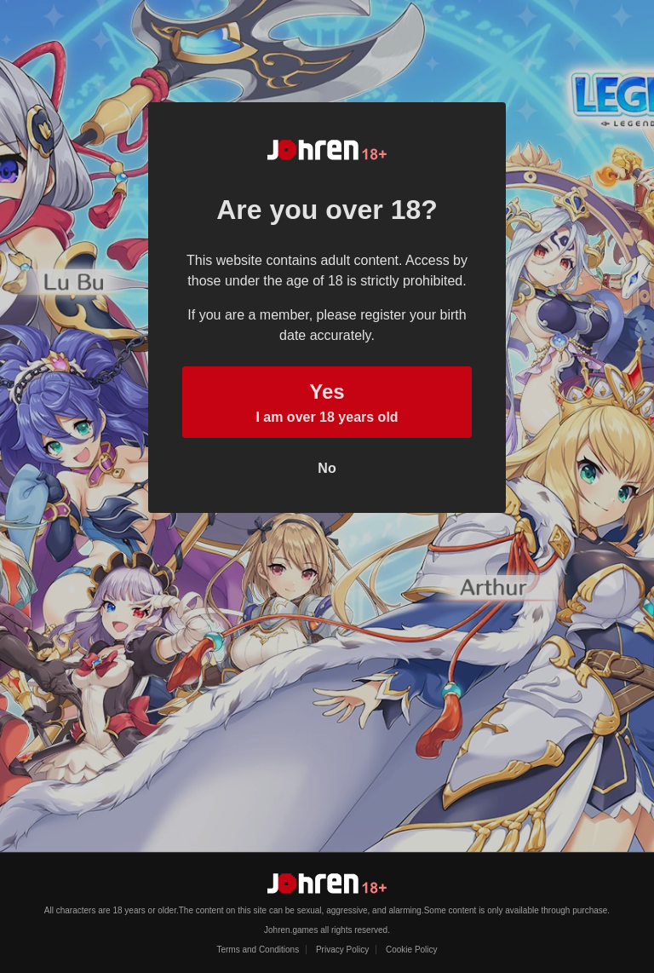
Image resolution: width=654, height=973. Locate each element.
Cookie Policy (412, 949)
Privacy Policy (342, 949)
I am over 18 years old (327, 400)
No (327, 468)
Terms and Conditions (257, 949)
